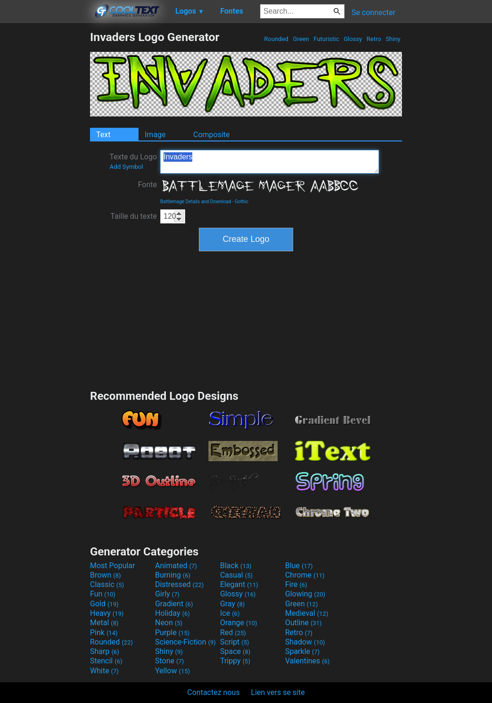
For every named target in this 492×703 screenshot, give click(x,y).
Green (301, 38)
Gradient (174, 603)
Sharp (104, 651)
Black (236, 565)
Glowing (305, 593)
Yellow (172, 670)
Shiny (393, 38)
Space (235, 651)
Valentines (307, 660)
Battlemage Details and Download (195, 201)
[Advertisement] (44, 171)
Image (155, 134)
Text (103, 134)
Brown (105, 575)
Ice (229, 613)
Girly (167, 593)
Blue (299, 565)
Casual (236, 575)
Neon (168, 622)
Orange (238, 622)
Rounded (276, 38)
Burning (172, 575)
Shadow (305, 641)
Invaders (269, 162)
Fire (296, 584)
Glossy (352, 38)
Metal (104, 622)
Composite (211, 134)
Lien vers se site (278, 692)
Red (233, 632)
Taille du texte (133, 216)
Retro (374, 38)
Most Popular (112, 565)
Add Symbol (126, 166)
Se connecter (373, 12)
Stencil (106, 660)
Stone (169, 660)
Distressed (179, 584)
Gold (104, 603)
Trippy (235, 660)
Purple (172, 632)
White (104, 670)
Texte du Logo (133, 161)
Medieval (306, 613)
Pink (104, 632)
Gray (232, 603)
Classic (107, 584)
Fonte (147, 184)
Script (234, 641)
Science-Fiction (185, 641)
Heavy (106, 613)
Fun (102, 593)
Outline (303, 622)
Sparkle (302, 651)
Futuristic (326, 38)
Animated (176, 565)
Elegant (239, 584)
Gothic (241, 201)
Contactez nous (213, 692)
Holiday (172, 613)
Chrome (305, 575)
